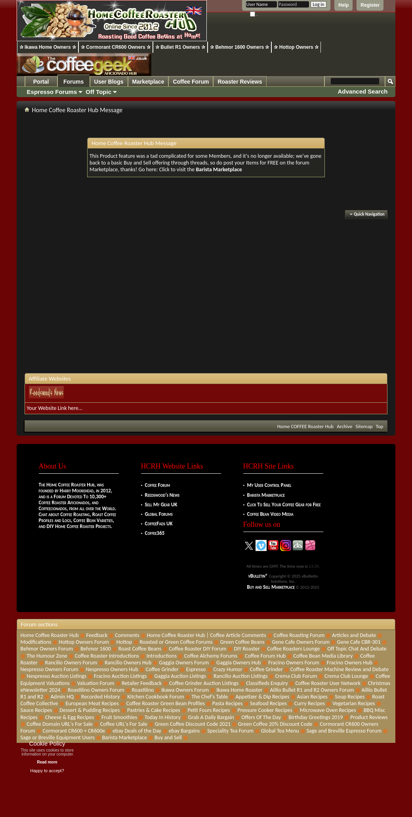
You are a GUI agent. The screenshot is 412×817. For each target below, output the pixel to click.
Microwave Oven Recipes (328, 710)
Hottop (124, 642)
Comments (127, 635)
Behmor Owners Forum (47, 648)
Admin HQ (62, 696)
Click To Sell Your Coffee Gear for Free (284, 504)
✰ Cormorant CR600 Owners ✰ (116, 47)
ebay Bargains (184, 730)
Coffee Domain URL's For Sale (60, 724)
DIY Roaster (246, 648)
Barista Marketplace (266, 495)
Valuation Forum (95, 683)
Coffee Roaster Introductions (107, 655)
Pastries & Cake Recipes (153, 710)
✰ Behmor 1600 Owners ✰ (239, 47)
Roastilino (143, 690)
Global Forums (159, 514)
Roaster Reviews (239, 81)
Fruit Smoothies (119, 717)
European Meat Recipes (91, 703)
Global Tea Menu (280, 730)
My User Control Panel (269, 485)
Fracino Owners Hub (349, 662)
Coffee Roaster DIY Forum (197, 648)
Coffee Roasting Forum (299, 635)
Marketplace (148, 81)
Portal (41, 81)
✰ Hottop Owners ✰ (296, 47)
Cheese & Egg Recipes (69, 717)
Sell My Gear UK (161, 504)
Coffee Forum (191, 81)
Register (370, 5)
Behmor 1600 (95, 648)
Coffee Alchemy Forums (210, 655)
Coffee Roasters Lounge (293, 648)
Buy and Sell (168, 737)
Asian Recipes (312, 696)
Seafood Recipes (268, 703)
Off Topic (98, 91)
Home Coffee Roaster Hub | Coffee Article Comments (206, 635)
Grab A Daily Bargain (211, 717)
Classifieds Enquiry (267, 683)
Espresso (196, 669)
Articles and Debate (354, 635)
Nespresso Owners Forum (49, 669)
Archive (344, 426)
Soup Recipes (350, 696)
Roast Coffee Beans (139, 648)
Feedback (96, 635)
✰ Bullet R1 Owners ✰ (180, 47)
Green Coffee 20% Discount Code (275, 724)
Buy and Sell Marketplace (271, 587)
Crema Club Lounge (346, 676)
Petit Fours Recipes (209, 710)
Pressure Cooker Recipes (264, 710)
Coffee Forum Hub (265, 655)
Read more (47, 762)
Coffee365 (155, 533)
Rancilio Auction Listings (241, 676)
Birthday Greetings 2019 (315, 717)
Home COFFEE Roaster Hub (305, 426)
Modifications (36, 642)
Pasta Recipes (227, 703)
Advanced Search (363, 91)
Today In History (163, 717)
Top (379, 426)
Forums (73, 81)
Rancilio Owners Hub (128, 662)
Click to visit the (200, 169)
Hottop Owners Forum (84, 642)
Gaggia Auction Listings (180, 676)
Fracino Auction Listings (120, 676)
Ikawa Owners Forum (185, 690)
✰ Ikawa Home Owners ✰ (47, 47)
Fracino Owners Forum (293, 662)
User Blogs (109, 81)
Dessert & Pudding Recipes (89, 710)
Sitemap (363, 426)
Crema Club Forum (296, 676)
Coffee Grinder (162, 669)
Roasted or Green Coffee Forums (175, 642)
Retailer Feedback (142, 683)
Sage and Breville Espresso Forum (344, 730)
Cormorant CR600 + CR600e (74, 730)
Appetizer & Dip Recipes (262, 696)
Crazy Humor (227, 669)
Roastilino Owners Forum (96, 690)
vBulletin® (258, 576)
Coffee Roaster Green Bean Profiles (165, 703)
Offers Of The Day (261, 717)
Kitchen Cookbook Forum (156, 696)
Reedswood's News (162, 495)
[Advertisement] (128, 296)
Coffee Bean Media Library (323, 655)
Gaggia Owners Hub (238, 662)
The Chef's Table (210, 696)
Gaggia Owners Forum (184, 662)
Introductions (162, 655)
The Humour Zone (47, 655)
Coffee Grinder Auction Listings (203, 683)
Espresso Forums (52, 91)
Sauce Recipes (36, 710)
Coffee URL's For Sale (123, 724)
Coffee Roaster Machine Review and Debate (339, 669)
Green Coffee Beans (242, 642)
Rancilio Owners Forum (71, 662)
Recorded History (100, 696)
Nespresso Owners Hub (112, 669)
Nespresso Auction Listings (56, 676)
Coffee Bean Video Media (270, 514)
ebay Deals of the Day (137, 730)
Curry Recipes (309, 703)
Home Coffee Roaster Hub (50, 635)
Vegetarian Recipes (353, 703)
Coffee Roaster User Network (327, 683)
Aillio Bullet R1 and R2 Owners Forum (312, 690)
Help (343, 5)
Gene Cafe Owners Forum (301, 642)
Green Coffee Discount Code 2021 (193, 724)
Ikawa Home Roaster (239, 690)
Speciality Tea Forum (230, 730)
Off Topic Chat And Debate (356, 648)
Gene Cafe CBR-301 (359, 642)
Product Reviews (368, 717)
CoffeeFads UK (159, 523)
